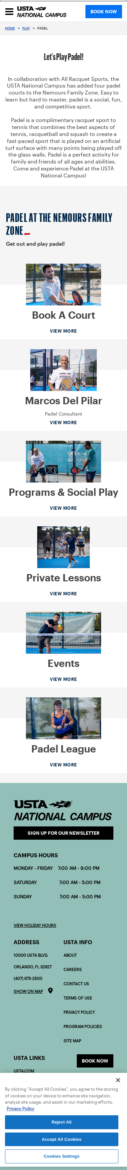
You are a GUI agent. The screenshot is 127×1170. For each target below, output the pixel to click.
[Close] (118, 1080)
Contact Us (76, 984)
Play (26, 28)
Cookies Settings (61, 1156)
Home (10, 28)
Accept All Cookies (61, 1139)
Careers (73, 969)
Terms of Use (78, 998)
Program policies (83, 1026)
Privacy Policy (79, 1012)
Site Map (72, 1041)
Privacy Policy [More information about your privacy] (20, 1108)
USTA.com (24, 1071)
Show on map (28, 991)
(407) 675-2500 (28, 978)
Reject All (61, 1122)
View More (63, 331)
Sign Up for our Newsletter (63, 833)
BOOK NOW (103, 11)
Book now (95, 1061)
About (70, 955)
